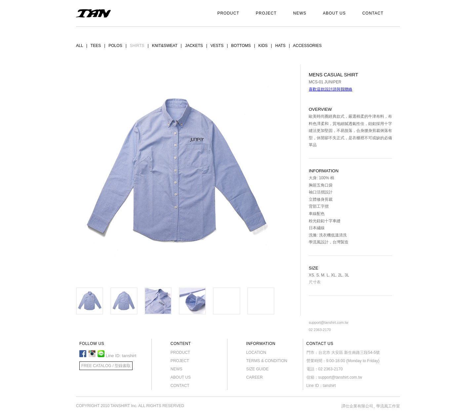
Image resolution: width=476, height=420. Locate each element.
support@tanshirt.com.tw (328, 322)
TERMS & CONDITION (266, 360)
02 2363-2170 (320, 330)
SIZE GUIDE (257, 369)
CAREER (254, 377)
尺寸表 (315, 282)
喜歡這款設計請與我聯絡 (330, 89)
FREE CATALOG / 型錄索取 (106, 365)
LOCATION (256, 352)
